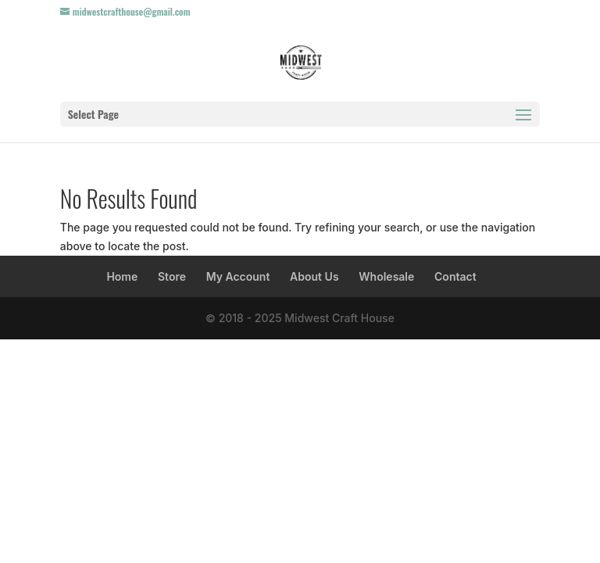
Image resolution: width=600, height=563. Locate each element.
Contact (455, 276)
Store (172, 276)
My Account (238, 276)
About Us (314, 276)
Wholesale (386, 276)
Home (122, 276)
